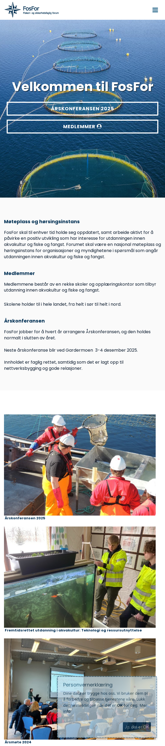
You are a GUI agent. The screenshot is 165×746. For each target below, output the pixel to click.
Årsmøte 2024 (18, 742)
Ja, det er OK (137, 726)
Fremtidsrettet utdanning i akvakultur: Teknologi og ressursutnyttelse (73, 630)
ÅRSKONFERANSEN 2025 (82, 108)
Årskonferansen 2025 (25, 518)
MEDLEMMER (82, 126)
